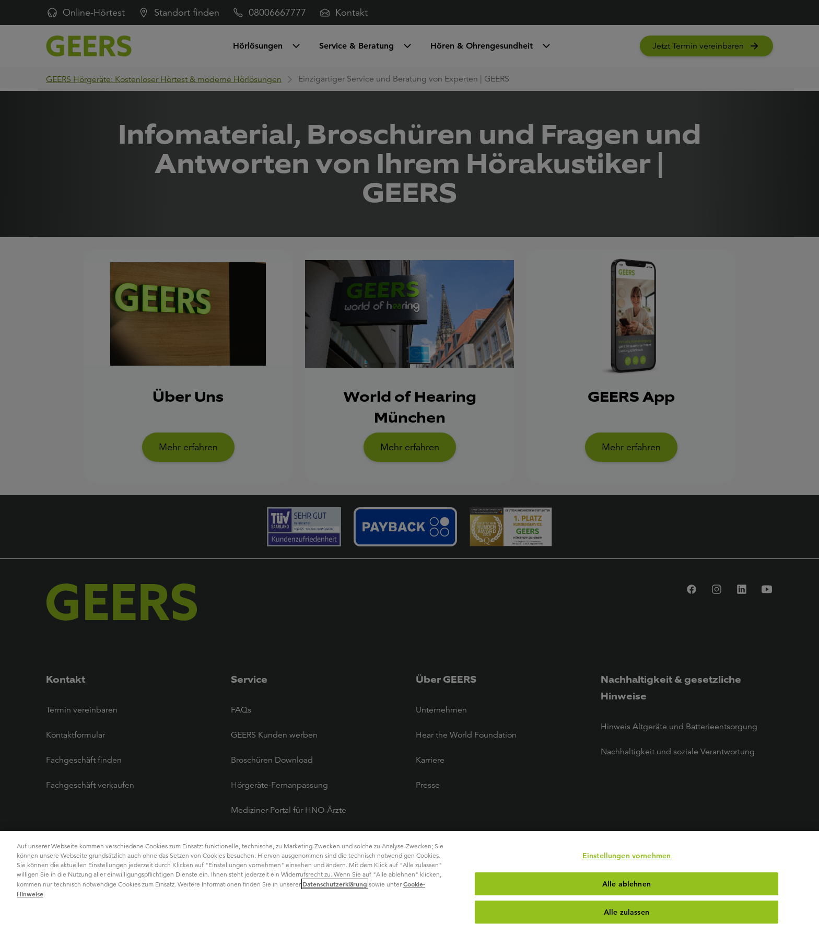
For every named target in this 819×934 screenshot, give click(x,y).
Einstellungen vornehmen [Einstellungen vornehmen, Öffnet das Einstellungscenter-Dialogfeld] (626, 855)
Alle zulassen (626, 912)
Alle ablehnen (626, 884)
